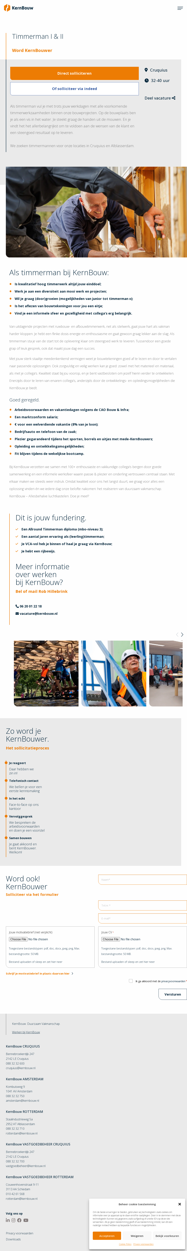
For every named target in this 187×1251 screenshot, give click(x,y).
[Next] (181, 634)
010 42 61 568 (15, 1194)
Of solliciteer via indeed (74, 88)
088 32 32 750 (15, 1096)
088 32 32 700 (15, 1161)
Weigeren (137, 1236)
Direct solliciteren (74, 73)
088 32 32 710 (15, 1129)
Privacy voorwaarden (143, 1244)
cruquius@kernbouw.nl (20, 1068)
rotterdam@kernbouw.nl (21, 1133)
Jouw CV (107, 932)
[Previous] (177, 634)
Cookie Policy (125, 1244)
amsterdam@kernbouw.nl (22, 1101)
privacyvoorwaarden (173, 981)
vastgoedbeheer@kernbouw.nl (25, 1166)
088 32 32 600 (15, 1063)
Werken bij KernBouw (26, 1032)
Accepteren (107, 1236)
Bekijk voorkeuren (167, 1236)
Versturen (173, 994)
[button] (180, 1204)
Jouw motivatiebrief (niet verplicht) (30, 932)
